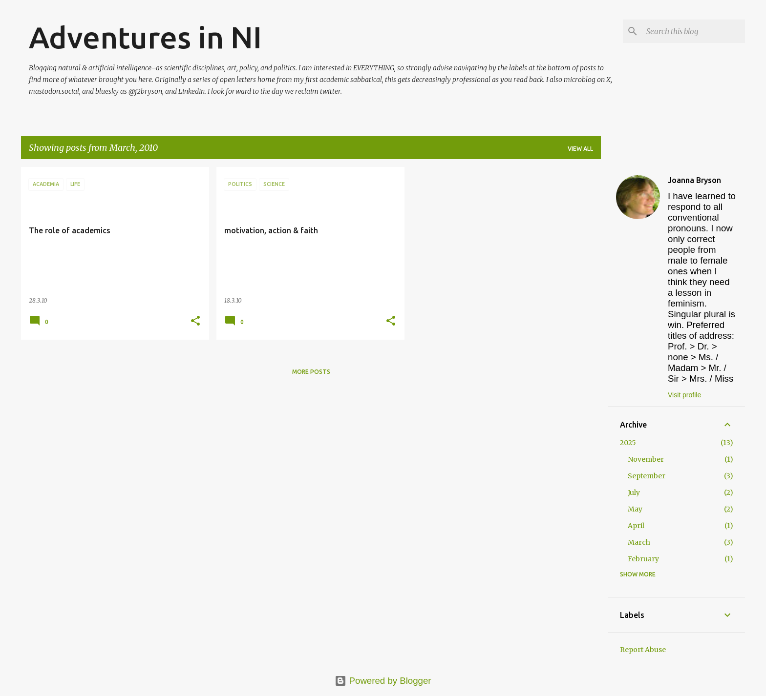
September (646, 475)
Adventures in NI (145, 37)
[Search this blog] (693, 31)
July (634, 492)
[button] (195, 321)
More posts (311, 371)
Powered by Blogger (383, 681)
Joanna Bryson (694, 180)
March (639, 542)
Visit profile (684, 395)
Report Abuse (643, 649)
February (643, 558)
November (646, 459)
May (635, 509)
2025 (628, 442)
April (636, 525)
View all (580, 148)
